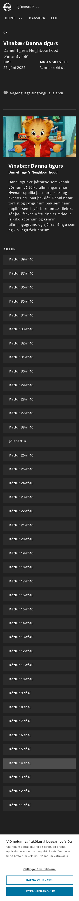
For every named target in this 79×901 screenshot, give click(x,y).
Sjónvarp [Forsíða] (25, 7)
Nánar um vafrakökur (54, 856)
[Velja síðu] (37, 7)
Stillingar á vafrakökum (39, 869)
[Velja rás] (20, 18)
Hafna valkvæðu (40, 880)
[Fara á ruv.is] (7, 7)
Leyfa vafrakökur (39, 891)
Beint (10, 18)
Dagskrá (37, 18)
